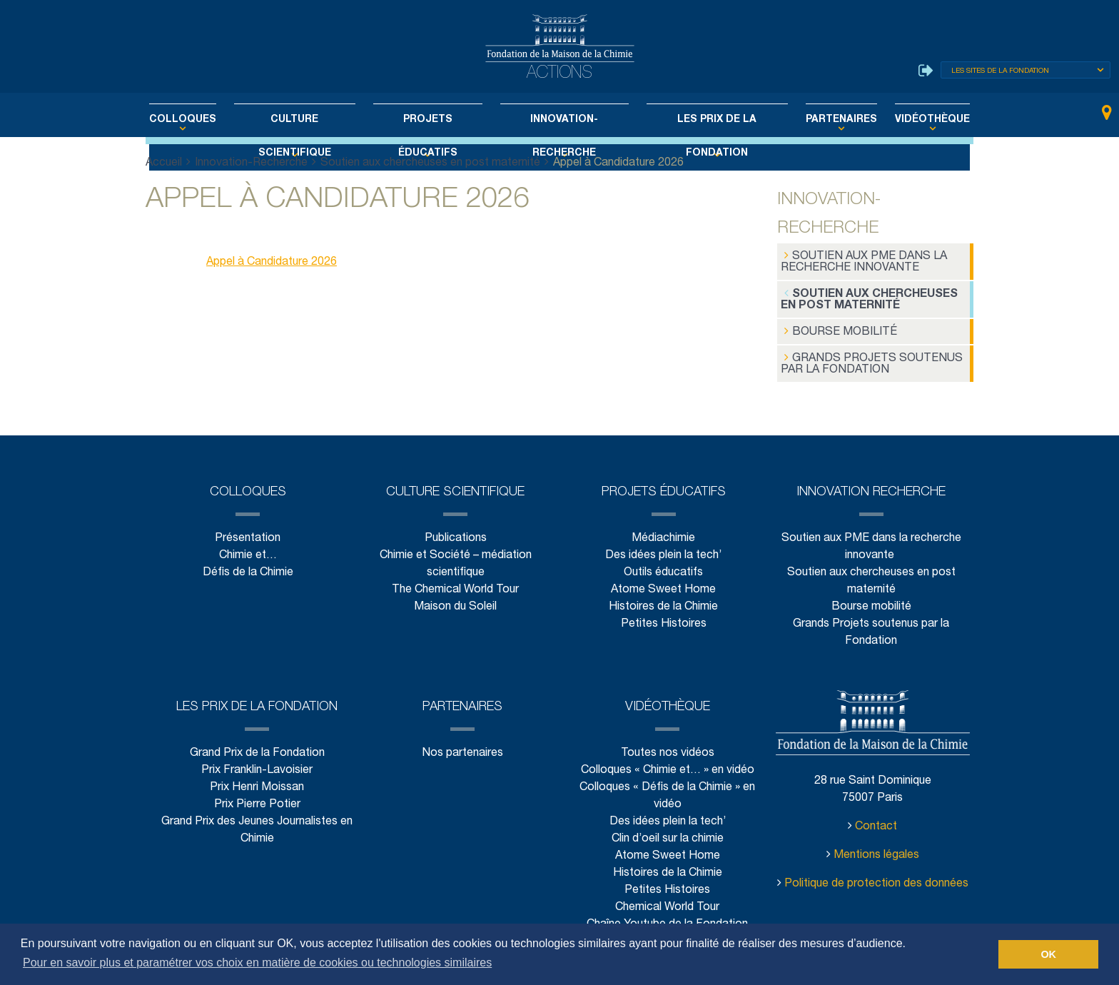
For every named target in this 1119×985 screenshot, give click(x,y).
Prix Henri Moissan (257, 782)
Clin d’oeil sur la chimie (667, 833)
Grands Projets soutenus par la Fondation (864, 358)
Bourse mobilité (834, 328)
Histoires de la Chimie (663, 601)
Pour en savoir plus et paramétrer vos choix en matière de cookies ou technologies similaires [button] (257, 962)
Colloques (212, 120)
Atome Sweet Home (663, 584)
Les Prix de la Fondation (703, 120)
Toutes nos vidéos (668, 747)
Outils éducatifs (663, 567)
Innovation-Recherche (561, 120)
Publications (455, 533)
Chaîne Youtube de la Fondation (667, 919)
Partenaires (818, 120)
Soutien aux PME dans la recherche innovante (860, 260)
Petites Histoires (663, 618)
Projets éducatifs (434, 120)
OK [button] (1048, 954)
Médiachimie (664, 533)
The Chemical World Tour (456, 584)
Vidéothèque (902, 120)
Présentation (248, 533)
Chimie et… (247, 550)
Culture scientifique (313, 120)
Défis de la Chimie (247, 567)
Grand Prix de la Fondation (257, 747)
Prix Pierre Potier (257, 799)
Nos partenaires (462, 747)
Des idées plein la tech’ (663, 550)
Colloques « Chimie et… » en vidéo (667, 765)
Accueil (164, 163)
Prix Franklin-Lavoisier (257, 765)
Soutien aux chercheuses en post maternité (427, 163)
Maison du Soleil (455, 601)
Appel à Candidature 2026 (272, 262)
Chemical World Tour (667, 902)
